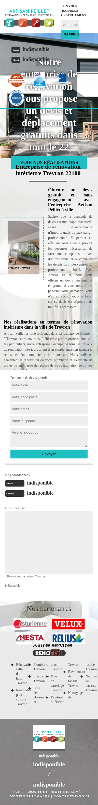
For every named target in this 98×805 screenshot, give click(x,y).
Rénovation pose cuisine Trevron (20, 697)
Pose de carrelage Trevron (55, 683)
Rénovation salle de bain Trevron (20, 674)
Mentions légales (30, 796)
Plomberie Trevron (37, 667)
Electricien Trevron (37, 678)
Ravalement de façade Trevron (72, 679)
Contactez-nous (71, 796)
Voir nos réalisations (49, 162)
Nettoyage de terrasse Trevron (90, 683)
